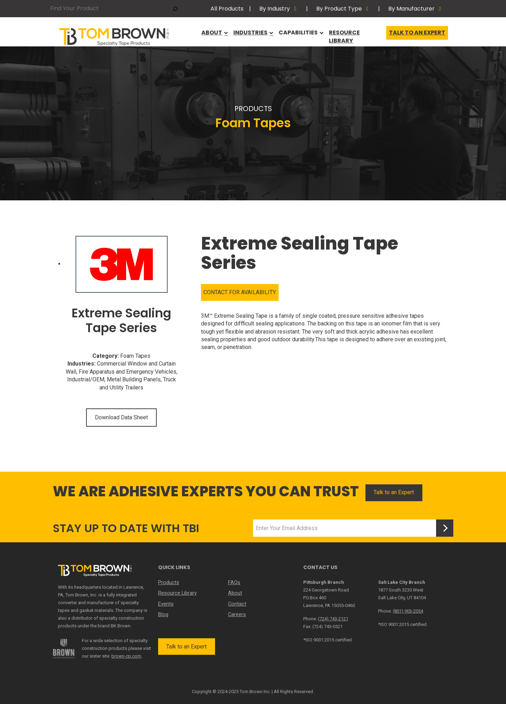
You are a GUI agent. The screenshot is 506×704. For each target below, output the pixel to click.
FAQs (234, 582)
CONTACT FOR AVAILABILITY (239, 292)
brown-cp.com (126, 656)
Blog (163, 614)
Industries (251, 35)
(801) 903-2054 (408, 611)
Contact (237, 603)
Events (165, 603)
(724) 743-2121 (333, 618)
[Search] (175, 8)
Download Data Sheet (121, 417)
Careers (237, 614)
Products (168, 582)
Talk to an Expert (417, 35)
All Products (227, 9)
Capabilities (299, 35)
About (212, 35)
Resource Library (355, 35)
